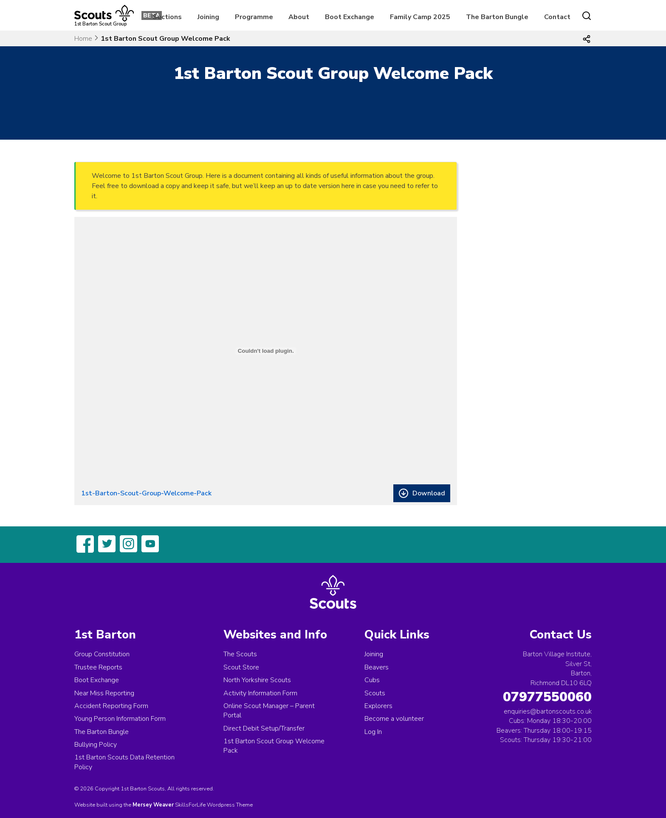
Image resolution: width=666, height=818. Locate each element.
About (298, 17)
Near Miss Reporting (104, 693)
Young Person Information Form (120, 718)
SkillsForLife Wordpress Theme (214, 805)
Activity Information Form (260, 693)
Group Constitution (102, 654)
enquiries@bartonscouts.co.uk (548, 711)
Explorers (378, 706)
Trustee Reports (98, 667)
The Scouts (240, 654)
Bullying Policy (95, 744)
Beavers (376, 667)
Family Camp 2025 (420, 17)
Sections (167, 17)
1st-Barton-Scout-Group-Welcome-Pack (146, 493)
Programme (254, 17)
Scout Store (241, 667)
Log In (373, 731)
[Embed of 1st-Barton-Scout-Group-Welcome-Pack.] (265, 351)
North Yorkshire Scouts (257, 680)
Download (428, 493)
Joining (208, 17)
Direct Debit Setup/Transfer (264, 728)
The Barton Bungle (497, 17)
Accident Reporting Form (111, 706)
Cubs (372, 680)
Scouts (374, 693)
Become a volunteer (394, 718)
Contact (557, 17)
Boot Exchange (349, 17)
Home (83, 38)
